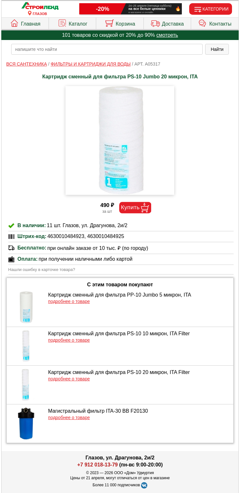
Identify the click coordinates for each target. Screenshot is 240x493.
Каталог (72, 22)
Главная (25, 22)
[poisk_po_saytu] (107, 49)
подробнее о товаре (69, 301)
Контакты (214, 22)
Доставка (167, 22)
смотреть (167, 35)
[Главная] (40, 6)
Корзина (120, 22)
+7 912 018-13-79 (97, 464)
